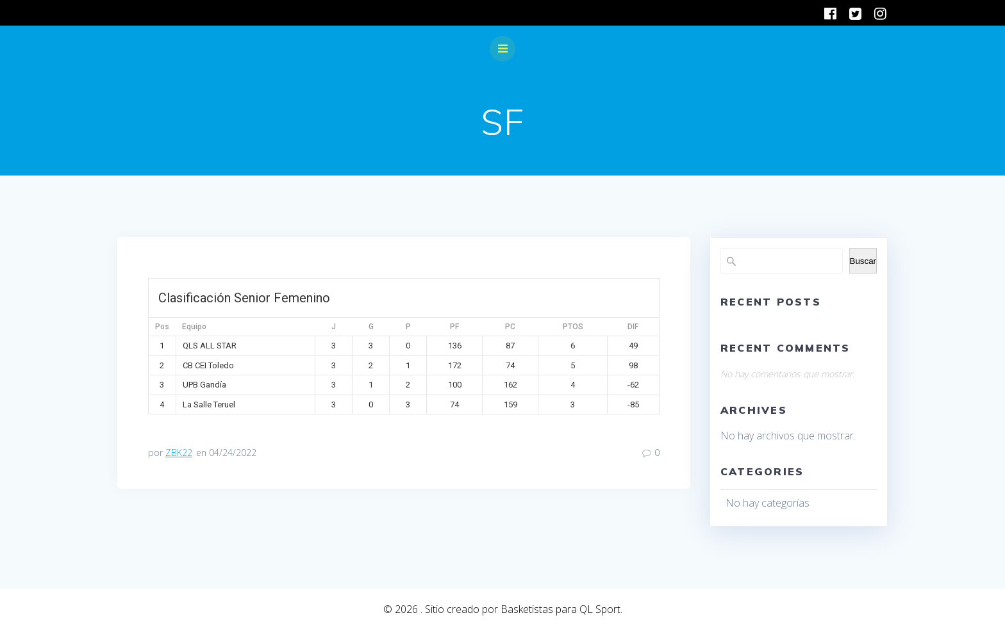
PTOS (573, 326)
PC (510, 326)
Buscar (863, 261)
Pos (162, 326)
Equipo (194, 326)
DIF (632, 326)
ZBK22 (178, 452)
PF (454, 326)
